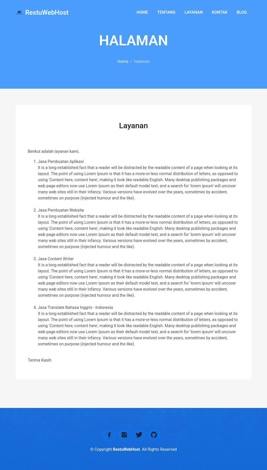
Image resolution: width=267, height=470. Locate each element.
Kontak (219, 12)
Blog (242, 12)
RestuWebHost (47, 12)
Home (142, 12)
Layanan (194, 12)
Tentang (166, 12)
